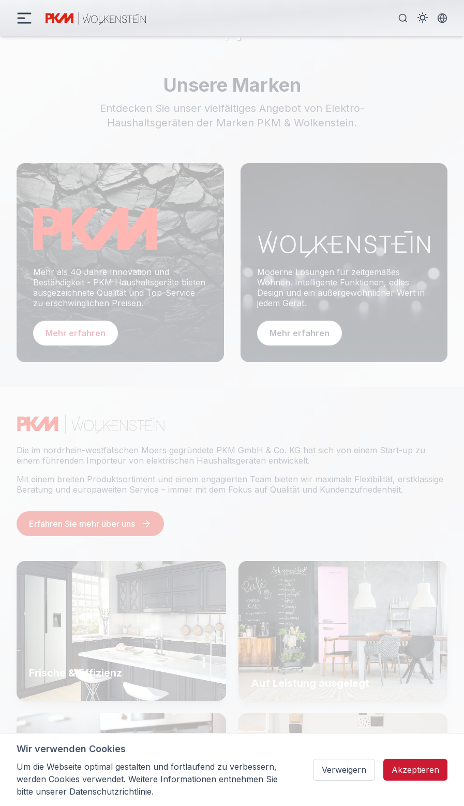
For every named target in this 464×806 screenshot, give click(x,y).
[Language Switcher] (442, 18)
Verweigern (344, 770)
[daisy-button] (24, 18)
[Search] (403, 18)
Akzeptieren (415, 770)
